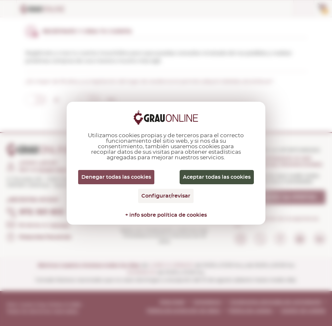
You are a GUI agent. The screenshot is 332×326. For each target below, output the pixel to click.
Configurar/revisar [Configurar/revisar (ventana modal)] (165, 196)
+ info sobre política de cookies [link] (166, 215)
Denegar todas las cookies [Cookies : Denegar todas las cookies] (116, 177)
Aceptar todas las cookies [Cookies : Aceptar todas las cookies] (217, 177)
